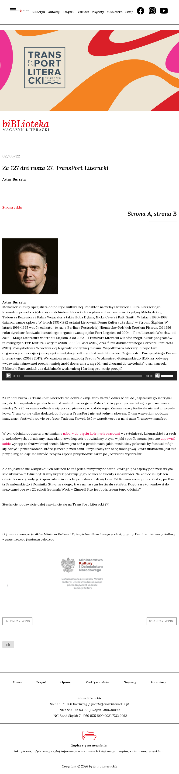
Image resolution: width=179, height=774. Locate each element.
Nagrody (130, 682)
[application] (89, 375)
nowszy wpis (18, 621)
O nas (17, 682)
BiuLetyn (38, 12)
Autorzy (54, 12)
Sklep (129, 12)
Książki (68, 12)
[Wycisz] (157, 375)
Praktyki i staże (97, 682)
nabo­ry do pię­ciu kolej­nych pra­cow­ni (91, 433)
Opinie (65, 682)
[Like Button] (8, 644)
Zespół (41, 682)
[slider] (83, 376)
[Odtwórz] (8, 375)
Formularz (158, 682)
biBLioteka (115, 12)
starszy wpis (161, 621)
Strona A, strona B (152, 213)
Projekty (98, 12)
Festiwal (82, 12)
